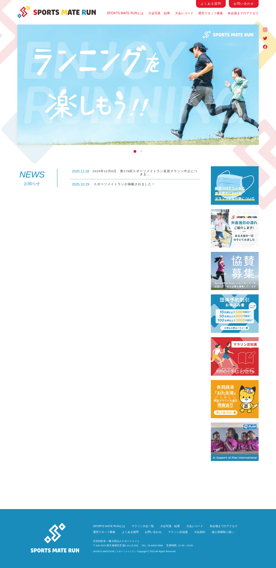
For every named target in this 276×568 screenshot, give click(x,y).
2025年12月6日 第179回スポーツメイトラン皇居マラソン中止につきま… (135, 172)
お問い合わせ (153, 532)
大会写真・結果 (159, 13)
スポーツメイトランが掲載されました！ (113, 184)
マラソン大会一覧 (142, 526)
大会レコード (184, 13)
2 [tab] (141, 151)
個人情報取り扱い (223, 532)
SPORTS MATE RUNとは (125, 13)
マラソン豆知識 (178, 532)
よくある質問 (130, 532)
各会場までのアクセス (243, 13)
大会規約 (199, 532)
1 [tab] (135, 151)
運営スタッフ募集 (210, 13)
